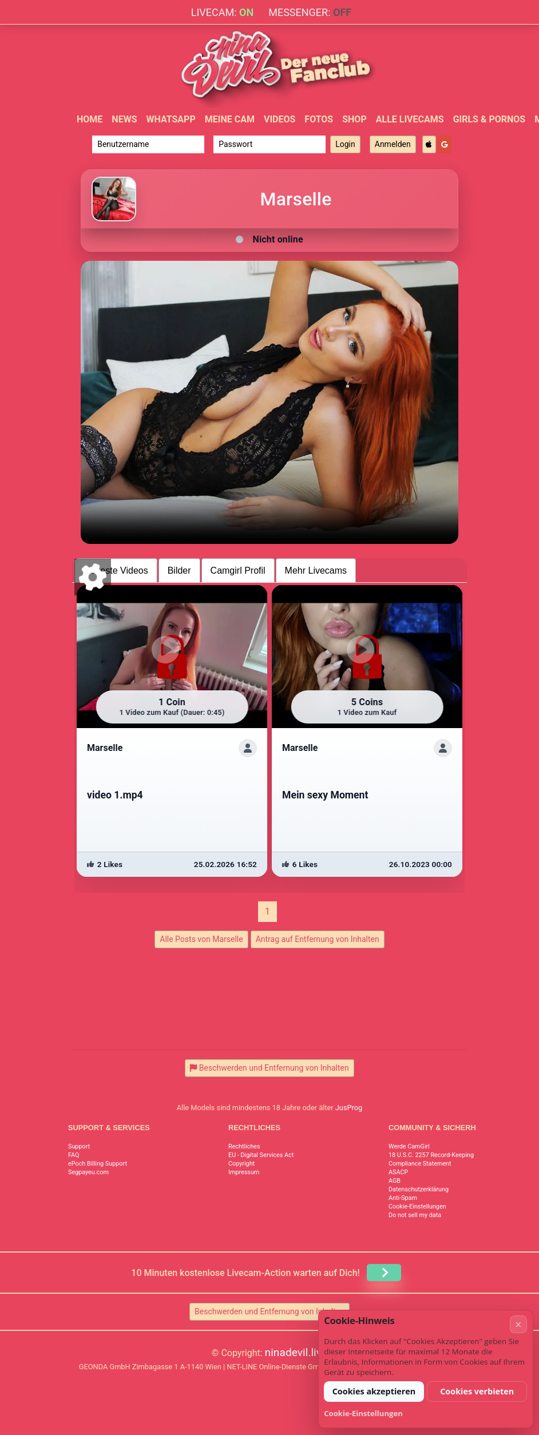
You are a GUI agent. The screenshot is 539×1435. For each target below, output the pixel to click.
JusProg (349, 1107)
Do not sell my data (415, 1215)
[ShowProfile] (248, 748)
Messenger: (309, 12)
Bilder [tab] (179, 570)
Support (79, 1146)
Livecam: (222, 12)
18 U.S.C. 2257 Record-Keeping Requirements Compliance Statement (451, 1159)
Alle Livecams (410, 119)
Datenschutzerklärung (419, 1189)
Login (345, 144)
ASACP (398, 1172)
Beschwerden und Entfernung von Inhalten (269, 1311)
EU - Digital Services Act (261, 1155)
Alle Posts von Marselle (201, 939)
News (124, 119)
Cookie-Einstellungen (417, 1206)
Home (89, 119)
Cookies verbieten (477, 1391)
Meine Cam (230, 119)
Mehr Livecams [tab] (316, 570)
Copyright (241, 1163)
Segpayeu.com (88, 1172)
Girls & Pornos (489, 119)
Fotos (318, 119)
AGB (395, 1180)
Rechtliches (244, 1146)
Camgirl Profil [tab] (238, 570)
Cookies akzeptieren (374, 1391)
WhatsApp (170, 119)
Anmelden (393, 144)
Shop (354, 119)
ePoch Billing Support (97, 1163)
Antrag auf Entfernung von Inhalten (317, 939)
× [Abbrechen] (518, 1324)
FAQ (74, 1155)
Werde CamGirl (409, 1146)
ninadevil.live (296, 1352)
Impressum (243, 1172)
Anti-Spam (403, 1198)
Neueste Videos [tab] (116, 570)
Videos (279, 119)
